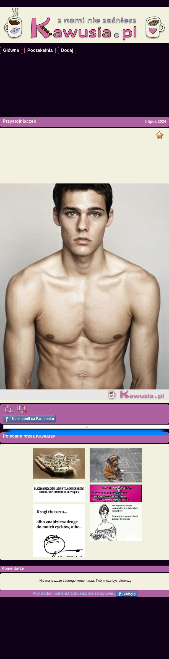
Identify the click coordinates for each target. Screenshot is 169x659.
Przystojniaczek (19, 121)
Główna (11, 50)
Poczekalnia (40, 50)
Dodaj (67, 50)
